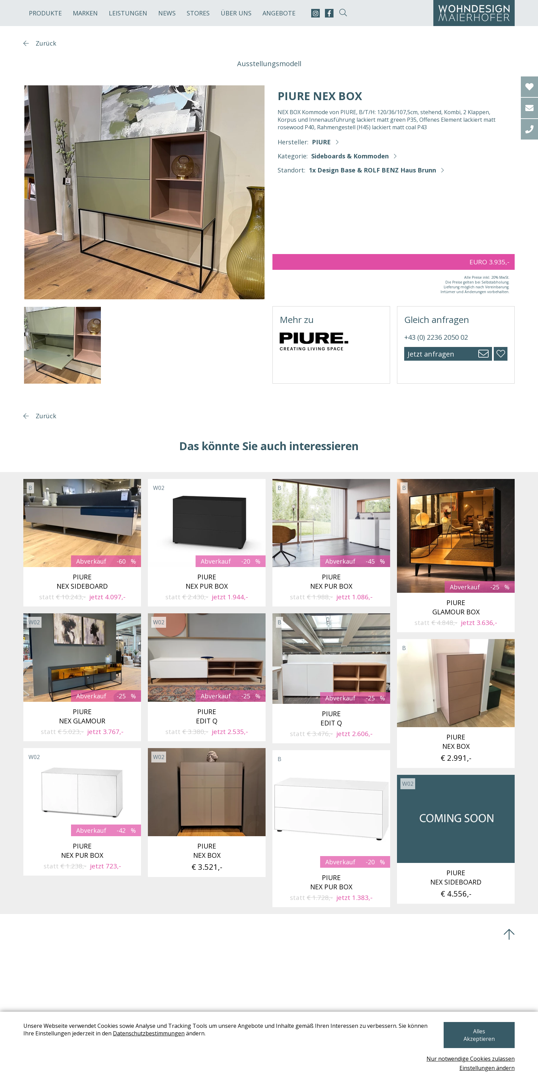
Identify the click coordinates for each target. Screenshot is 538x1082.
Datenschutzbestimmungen (149, 1041)
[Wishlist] (529, 86)
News (167, 13)
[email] (529, 108)
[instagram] (315, 13)
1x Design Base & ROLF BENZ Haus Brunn (372, 170)
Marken (85, 13)
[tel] (529, 129)
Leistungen (128, 13)
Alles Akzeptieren (478, 1039)
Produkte (45, 13)
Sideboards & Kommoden (350, 156)
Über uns (236, 13)
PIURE (321, 142)
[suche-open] (343, 13)
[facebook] (329, 13)
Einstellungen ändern (487, 1068)
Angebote (278, 13)
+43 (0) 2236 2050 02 (436, 337)
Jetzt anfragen (431, 354)
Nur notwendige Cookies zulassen (470, 1058)
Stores (198, 13)
